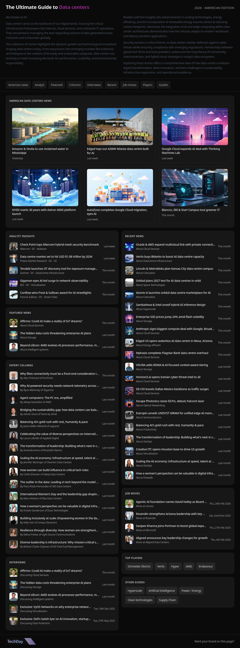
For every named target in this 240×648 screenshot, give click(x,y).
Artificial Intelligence (162, 591)
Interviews (94, 85)
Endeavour (206, 566)
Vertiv (160, 566)
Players (147, 85)
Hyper (175, 566)
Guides (163, 85)
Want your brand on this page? (214, 641)
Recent (111, 85)
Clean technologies (140, 600)
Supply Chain (167, 600)
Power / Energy (191, 591)
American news (18, 85)
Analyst (39, 85)
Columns (75, 85)
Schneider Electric (139, 566)
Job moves (129, 85)
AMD (189, 566)
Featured (56, 85)
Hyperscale (135, 591)
